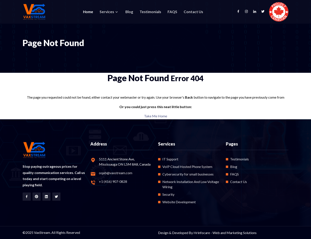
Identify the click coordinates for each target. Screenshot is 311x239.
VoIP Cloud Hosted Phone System (187, 167)
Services (107, 11)
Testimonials (150, 11)
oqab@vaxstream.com (115, 173)
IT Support (170, 159)
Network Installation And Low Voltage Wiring (190, 184)
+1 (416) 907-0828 (113, 181)
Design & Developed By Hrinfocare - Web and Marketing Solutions (207, 233)
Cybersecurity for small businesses (188, 174)
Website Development (179, 202)
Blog (129, 11)
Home (88, 11)
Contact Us (193, 11)
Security (168, 194)
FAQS (172, 11)
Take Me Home (155, 116)
